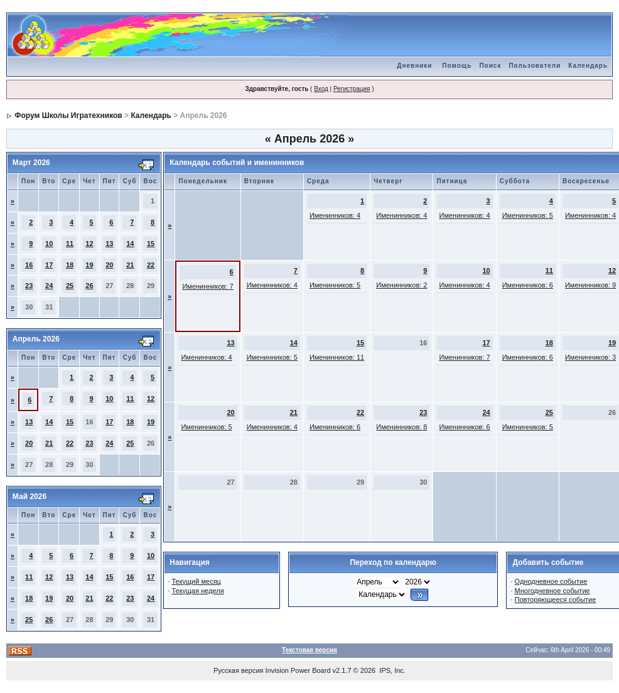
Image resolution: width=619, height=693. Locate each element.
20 (109, 265)
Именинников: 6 (527, 285)
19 (89, 265)
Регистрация (351, 88)
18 (69, 265)
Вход (321, 88)
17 (49, 265)
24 (49, 285)
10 (49, 243)
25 (69, 285)
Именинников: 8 (401, 427)
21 (130, 265)
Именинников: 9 (590, 285)
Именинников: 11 (337, 357)
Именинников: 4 (335, 215)
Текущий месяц (196, 581)
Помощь (456, 65)
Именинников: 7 (207, 286)
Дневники (414, 65)
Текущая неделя (197, 590)
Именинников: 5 (527, 215)
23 (29, 285)
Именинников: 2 (401, 285)
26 (89, 285)
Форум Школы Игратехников (68, 115)
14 (130, 243)
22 (150, 265)
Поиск (490, 65)
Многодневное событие (552, 590)
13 (109, 243)
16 (29, 265)
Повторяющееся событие (555, 599)
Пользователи (535, 65)
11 (69, 243)
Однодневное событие (551, 581)
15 (150, 243)
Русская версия (238, 670)
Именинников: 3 (590, 357)
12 (89, 243)
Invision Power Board (298, 670)
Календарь (588, 65)
